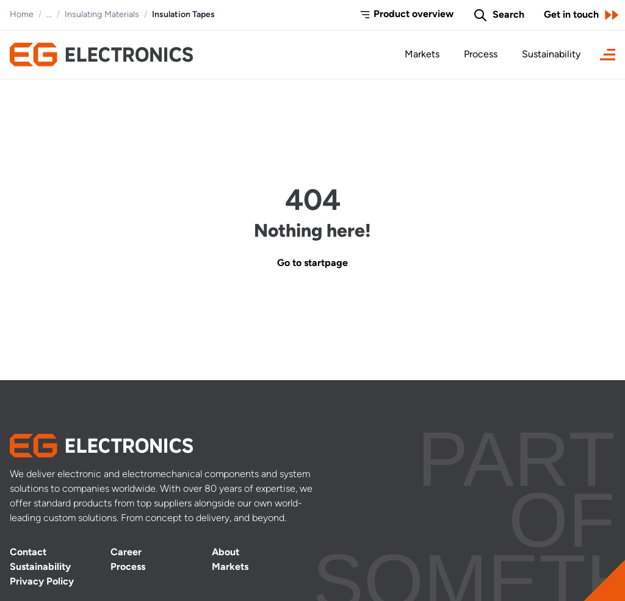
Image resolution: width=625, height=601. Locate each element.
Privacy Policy (42, 582)
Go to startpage (312, 263)
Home (22, 15)
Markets (422, 55)
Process (480, 55)
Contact (28, 553)
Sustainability (551, 55)
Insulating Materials (102, 15)
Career (126, 553)
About (225, 553)
